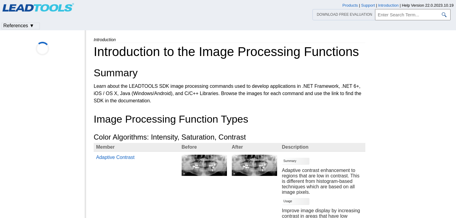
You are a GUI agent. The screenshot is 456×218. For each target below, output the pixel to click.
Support (368, 5)
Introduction (388, 5)
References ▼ (18, 25)
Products (350, 5)
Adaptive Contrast (115, 157)
